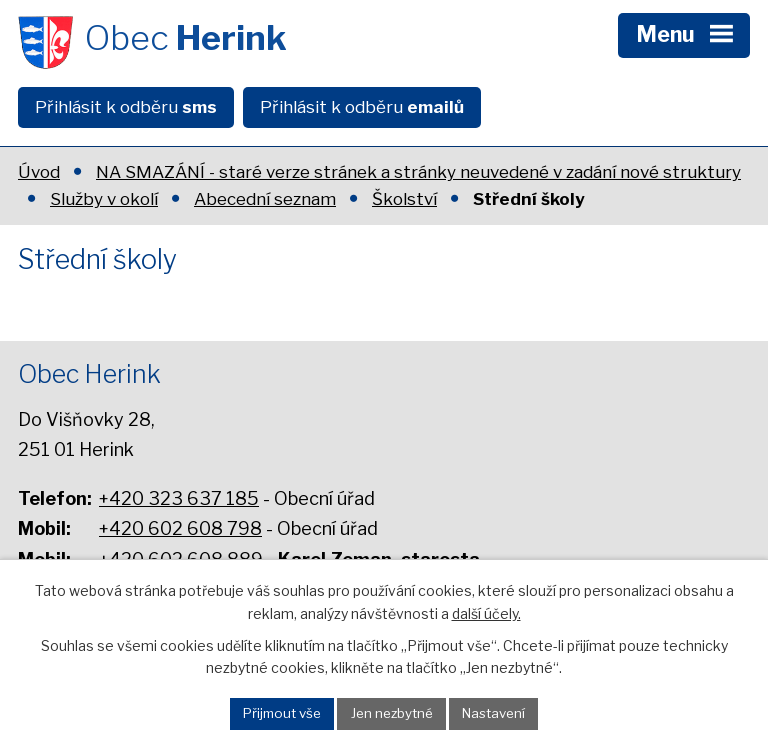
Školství (404, 199)
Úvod (39, 172)
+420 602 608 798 (180, 528)
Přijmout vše (282, 713)
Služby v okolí (104, 199)
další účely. (486, 612)
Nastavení (493, 713)
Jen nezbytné (392, 713)
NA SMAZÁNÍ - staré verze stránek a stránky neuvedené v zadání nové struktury (418, 172)
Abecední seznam (265, 199)
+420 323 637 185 (179, 498)
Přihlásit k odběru (126, 107)
